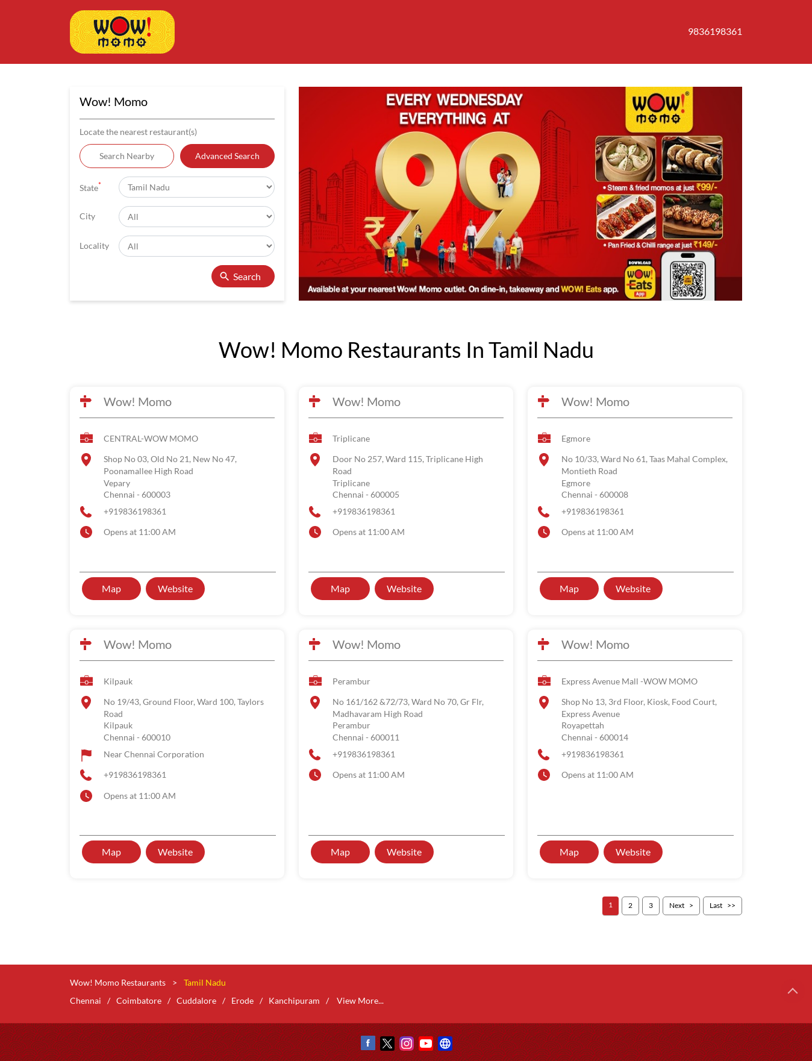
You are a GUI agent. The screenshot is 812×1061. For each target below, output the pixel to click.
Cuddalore (196, 1000)
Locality (94, 245)
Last (716, 905)
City (87, 216)
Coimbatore (138, 1000)
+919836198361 (135, 511)
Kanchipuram (294, 1000)
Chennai (85, 1000)
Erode (242, 1000)
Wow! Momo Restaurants (118, 982)
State (90, 186)
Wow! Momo (138, 401)
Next (676, 905)
